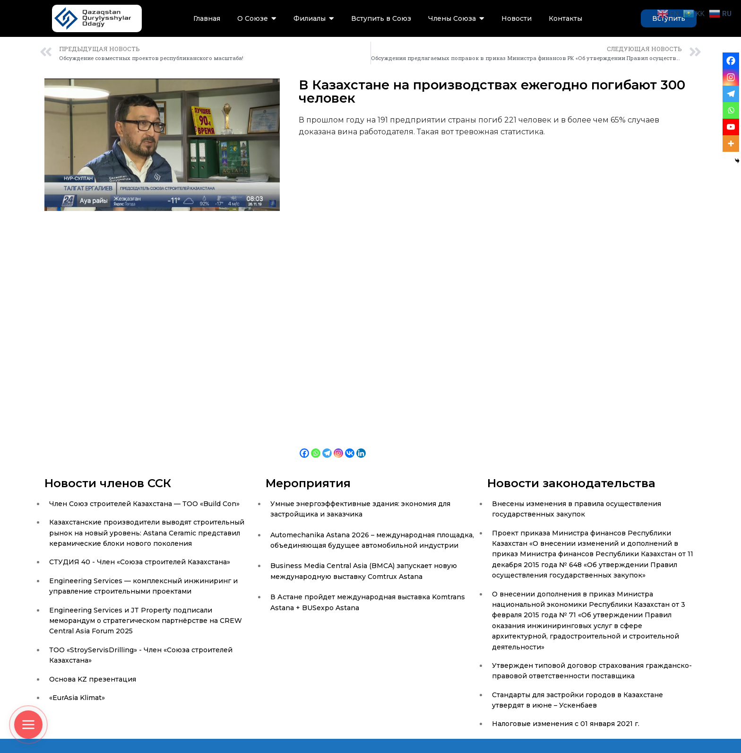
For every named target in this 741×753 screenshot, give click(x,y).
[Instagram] (338, 446)
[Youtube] (731, 127)
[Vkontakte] (349, 446)
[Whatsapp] (315, 446)
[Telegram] (327, 446)
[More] (731, 143)
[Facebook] (304, 446)
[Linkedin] (361, 446)
